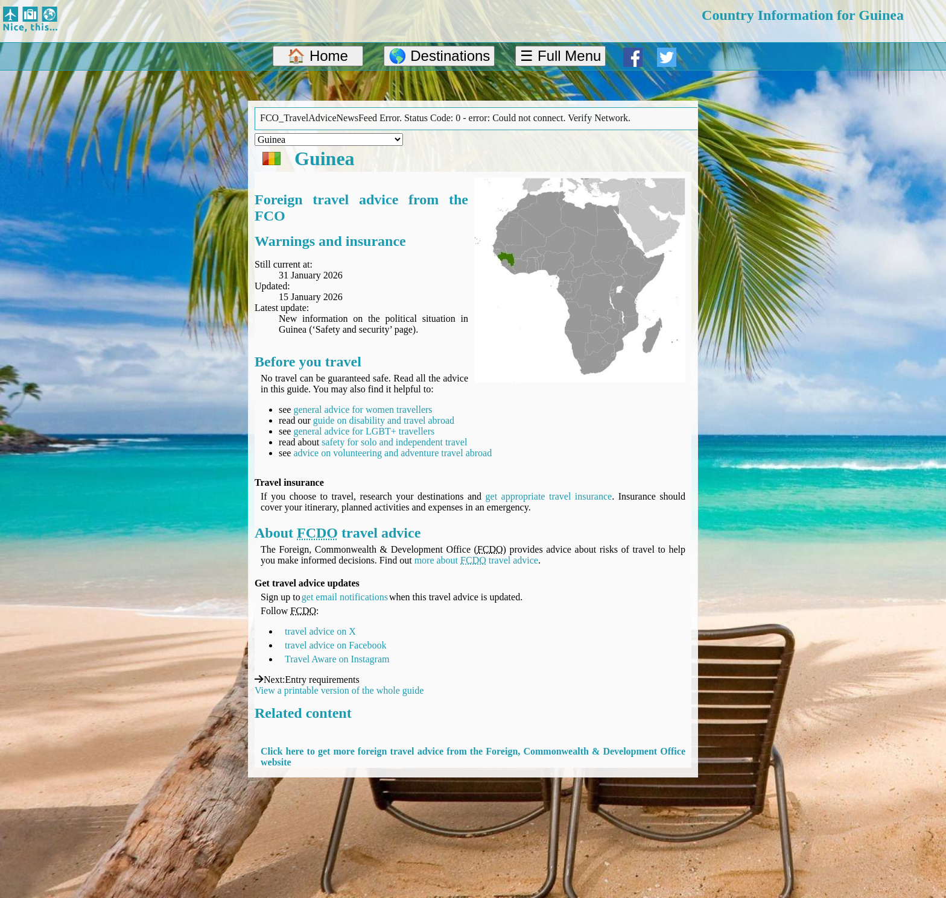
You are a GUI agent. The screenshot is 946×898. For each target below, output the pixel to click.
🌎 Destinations (439, 56)
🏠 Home (317, 56)
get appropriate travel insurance (549, 496)
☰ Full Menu (560, 56)
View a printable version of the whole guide (339, 690)
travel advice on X (320, 631)
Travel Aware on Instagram (337, 659)
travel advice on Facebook (335, 645)
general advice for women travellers (362, 409)
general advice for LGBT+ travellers (363, 431)
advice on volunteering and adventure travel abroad (392, 453)
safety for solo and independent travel (394, 442)
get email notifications (345, 597)
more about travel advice (476, 560)
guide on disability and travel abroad (383, 420)
